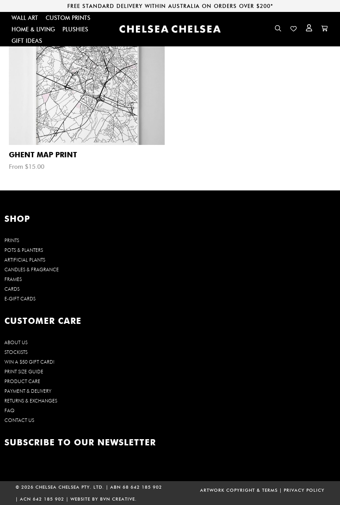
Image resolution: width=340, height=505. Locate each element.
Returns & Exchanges (30, 401)
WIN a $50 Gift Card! (29, 362)
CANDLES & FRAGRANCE (31, 269)
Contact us (19, 420)
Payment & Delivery (27, 391)
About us (15, 342)
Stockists (15, 352)
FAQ (9, 410)
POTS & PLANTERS (23, 250)
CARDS (11, 289)
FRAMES (13, 279)
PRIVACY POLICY (304, 490)
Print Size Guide (23, 371)
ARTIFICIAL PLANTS (24, 260)
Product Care (22, 381)
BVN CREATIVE (117, 499)
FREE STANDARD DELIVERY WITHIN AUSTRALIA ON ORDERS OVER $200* (170, 6)
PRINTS (11, 240)
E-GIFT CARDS (19, 299)
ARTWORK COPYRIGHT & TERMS (239, 490)
